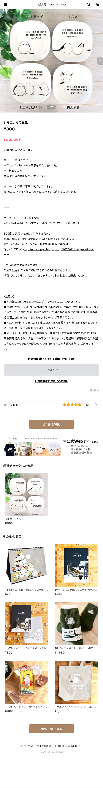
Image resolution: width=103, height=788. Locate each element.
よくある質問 (51, 424)
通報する (94, 390)
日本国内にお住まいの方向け (51, 381)
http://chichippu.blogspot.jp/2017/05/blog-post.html (59, 249)
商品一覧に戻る (51, 729)
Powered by (52, 752)
